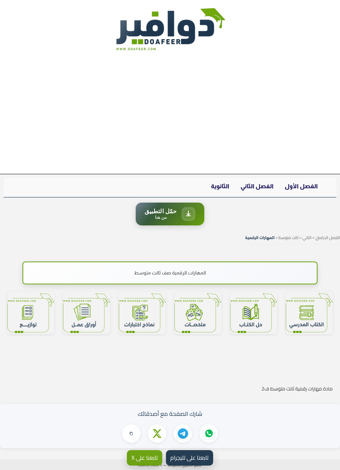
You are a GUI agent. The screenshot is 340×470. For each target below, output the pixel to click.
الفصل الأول (301, 186)
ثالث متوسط (288, 237)
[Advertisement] (170, 116)
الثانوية (220, 186)
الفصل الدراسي (327, 237)
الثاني (307, 237)
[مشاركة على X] (157, 433)
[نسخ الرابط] (131, 433)
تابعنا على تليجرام (189, 457)
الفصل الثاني (257, 186)
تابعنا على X (144, 457)
